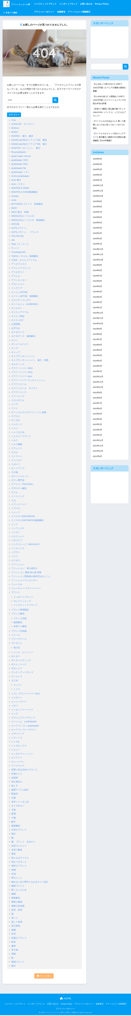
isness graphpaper (20, 176)
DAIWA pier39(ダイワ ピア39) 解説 (29, 140)
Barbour (15, 128)
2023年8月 (98, 353)
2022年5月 (98, 439)
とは (13, 500)
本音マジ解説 (20, 626)
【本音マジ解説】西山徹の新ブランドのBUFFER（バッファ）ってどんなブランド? (109, 115)
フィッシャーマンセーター (24, 580)
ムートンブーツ (19, 702)
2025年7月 (98, 222)
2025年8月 (98, 216)
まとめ (14, 680)
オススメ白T (17, 320)
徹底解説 (18, 622)
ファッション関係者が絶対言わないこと (31, 576)
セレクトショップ (22, 601)
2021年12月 (98, 468)
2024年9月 (98, 279)
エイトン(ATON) (20, 292)
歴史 (13, 854)
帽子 (13, 822)
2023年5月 (98, 370)
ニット (14, 524)
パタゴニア (16, 540)
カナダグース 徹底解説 (23, 336)
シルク (14, 440)
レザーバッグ (17, 733)
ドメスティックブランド (55, 4)
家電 (13, 814)
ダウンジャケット (20, 476)
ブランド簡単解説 (20, 610)
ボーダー (15, 656)
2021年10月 (98, 479)
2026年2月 (98, 182)
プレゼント (16, 643)
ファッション (17, 564)
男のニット (16, 878)
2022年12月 (98, 399)
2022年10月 (98, 410)
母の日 (17, 647)
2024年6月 (98, 296)
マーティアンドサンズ (22, 672)
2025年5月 (98, 233)
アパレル (15, 276)
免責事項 (71, 12)
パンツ (14, 556)
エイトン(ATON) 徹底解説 (24, 296)
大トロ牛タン (17, 806)
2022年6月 (98, 433)
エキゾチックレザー (21, 300)
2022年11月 (98, 405)
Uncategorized (18, 252)
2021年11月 (98, 473)
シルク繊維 (16, 444)
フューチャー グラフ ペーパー (26, 588)
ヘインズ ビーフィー (22, 652)
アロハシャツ (17, 284)
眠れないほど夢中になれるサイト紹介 (29, 882)
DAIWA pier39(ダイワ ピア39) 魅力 (29, 144)
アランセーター (19, 280)
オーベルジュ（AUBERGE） (25, 304)
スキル (14, 452)
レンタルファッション (22, 754)
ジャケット (16, 424)
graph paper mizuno (21, 156)
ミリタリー (16, 697)
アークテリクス (20, 264)
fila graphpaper (18, 152)
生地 (13, 874)
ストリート (16, 456)
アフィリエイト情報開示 (89, 12)
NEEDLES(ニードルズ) (22, 216)
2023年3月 (98, 382)
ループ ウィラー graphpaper (25, 726)
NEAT (14, 208)
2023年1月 (98, 393)
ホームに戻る (44, 976)
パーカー (15, 532)
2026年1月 (98, 188)
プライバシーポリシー (54, 12)
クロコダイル (17, 400)
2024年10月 (98, 273)
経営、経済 (16, 910)
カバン (14, 340)
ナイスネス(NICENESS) (23, 516)
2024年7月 (98, 290)
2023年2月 (98, 388)
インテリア (16, 288)
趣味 (13, 946)
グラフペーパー (19, 392)
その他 (14, 472)
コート (14, 408)
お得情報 (15, 324)
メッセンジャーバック (22, 709)
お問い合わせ (96, 4)
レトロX (15, 742)
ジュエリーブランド (21, 436)
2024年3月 (98, 313)
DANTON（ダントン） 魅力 (25, 148)
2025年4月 (98, 239)
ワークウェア (17, 766)
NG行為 (15, 224)
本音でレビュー (19, 846)
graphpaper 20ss (19, 164)
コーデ (14, 404)
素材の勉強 (16, 902)
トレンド (15, 512)
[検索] (55, 100)
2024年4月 (98, 308)
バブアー (15, 552)
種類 (13, 894)
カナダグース (17, 332)
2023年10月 (98, 342)
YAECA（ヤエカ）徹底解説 (24, 256)
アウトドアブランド (21, 268)
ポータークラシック (21, 660)
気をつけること (19, 862)
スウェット (16, 448)
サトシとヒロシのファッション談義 (28, 412)
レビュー (15, 750)
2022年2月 (98, 456)
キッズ (14, 348)
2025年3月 (98, 245)
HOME (65, 999)
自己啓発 (15, 926)
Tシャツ (15, 248)
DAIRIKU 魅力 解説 (22, 136)
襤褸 (13, 930)
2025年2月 (98, 250)
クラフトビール (19, 384)
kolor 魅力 (16, 180)
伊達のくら (16, 774)
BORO (14, 132)
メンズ (14, 714)
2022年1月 (98, 462)
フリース (15, 635)
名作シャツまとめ (20, 802)
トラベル (15, 508)
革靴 (13, 954)
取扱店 (14, 794)
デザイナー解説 (19, 488)
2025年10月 (98, 205)
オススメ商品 (17, 316)
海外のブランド (19, 866)
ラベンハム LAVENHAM (23, 721)
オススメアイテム (20, 312)
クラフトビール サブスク (24, 388)
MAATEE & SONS (20, 188)
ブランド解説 (17, 613)
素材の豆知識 (17, 906)
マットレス (16, 676)
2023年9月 (98, 348)
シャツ (14, 428)
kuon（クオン (18, 184)
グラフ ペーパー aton (21, 376)
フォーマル (16, 584)
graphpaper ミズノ (20, 172)
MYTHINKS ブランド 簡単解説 (27, 204)
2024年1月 (98, 325)
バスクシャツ (17, 536)
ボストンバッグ (19, 664)
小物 (13, 818)
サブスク (15, 416)
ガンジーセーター (20, 344)
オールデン (16, 308)
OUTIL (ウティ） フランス (25, 232)
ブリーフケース (19, 639)
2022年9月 (98, 416)
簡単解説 (15, 898)
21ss (13, 120)
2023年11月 (98, 336)
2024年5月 (98, 302)
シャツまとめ (17, 432)
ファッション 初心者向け (24, 568)
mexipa (14, 196)
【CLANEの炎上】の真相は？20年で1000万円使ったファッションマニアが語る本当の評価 (109, 101)
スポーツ (15, 464)
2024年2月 (98, 319)
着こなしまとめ (19, 890)
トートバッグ (17, 496)
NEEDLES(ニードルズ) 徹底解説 (28, 220)
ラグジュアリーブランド (23, 717)
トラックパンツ (19, 504)
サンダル (15, 420)
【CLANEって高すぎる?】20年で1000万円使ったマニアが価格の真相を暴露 (109, 88)
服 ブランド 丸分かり (23, 842)
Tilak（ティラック (20, 244)
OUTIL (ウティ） (19, 228)
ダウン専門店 (17, 480)
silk (13, 240)
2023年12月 (98, 330)
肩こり (14, 918)
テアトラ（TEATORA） (23, 484)
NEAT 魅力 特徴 (20, 212)
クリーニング (17, 396)
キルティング (17, 364)
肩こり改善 (16, 922)
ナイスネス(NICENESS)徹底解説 (27, 520)
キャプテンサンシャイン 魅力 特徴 (29, 360)
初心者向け (16, 781)
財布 (13, 942)
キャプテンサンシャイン (23, 356)
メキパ (14, 705)
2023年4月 (98, 376)
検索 (125, 67)
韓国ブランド (17, 962)
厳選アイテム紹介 (20, 790)
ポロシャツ (16, 668)
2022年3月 (98, 450)
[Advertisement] (109, 42)
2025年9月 (98, 210)
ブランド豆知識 (19, 631)
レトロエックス (19, 745)
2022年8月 (98, 422)
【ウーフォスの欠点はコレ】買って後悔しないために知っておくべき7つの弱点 (109, 129)
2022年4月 (98, 445)
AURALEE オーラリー (23, 124)
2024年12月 (98, 262)
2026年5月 (98, 165)
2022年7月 (98, 428)
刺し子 (14, 786)
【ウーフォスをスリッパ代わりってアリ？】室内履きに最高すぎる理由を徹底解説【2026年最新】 (109, 142)
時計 (13, 834)
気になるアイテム (20, 858)
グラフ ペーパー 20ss (21, 372)
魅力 (13, 966)
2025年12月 (98, 193)
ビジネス (15, 560)
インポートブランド (78, 4)
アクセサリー (17, 272)
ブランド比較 (20, 618)
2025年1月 (98, 256)
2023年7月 (98, 359)
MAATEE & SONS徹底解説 (24, 192)
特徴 (13, 870)
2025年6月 (98, 228)
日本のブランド (19, 830)
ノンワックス (17, 528)
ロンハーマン (17, 762)
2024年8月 (98, 285)
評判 (13, 934)
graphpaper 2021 (19, 160)
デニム (14, 492)
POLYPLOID (17, 236)
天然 (13, 810)
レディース (16, 738)
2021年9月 (98, 485)
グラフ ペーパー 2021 (22, 368)
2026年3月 (98, 176)
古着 (13, 798)
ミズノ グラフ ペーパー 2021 (25, 693)
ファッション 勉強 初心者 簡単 (26, 572)
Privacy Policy (112, 4)
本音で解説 (16, 850)
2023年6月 (98, 365)
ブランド (15, 592)
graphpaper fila (18, 168)
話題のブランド (19, 938)
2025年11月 (98, 199)
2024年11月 (98, 268)
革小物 (14, 950)
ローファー (16, 757)
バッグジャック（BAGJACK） (26, 544)
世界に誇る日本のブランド (24, 769)
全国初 (14, 778)
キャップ (15, 352)
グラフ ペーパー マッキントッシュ (28, 380)
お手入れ (15, 328)
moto (13, 200)
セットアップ (17, 468)
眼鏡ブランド (17, 886)
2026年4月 (98, 170)
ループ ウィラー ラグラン (24, 729)
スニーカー (16, 460)
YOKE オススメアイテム (24, 260)
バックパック (17, 548)
